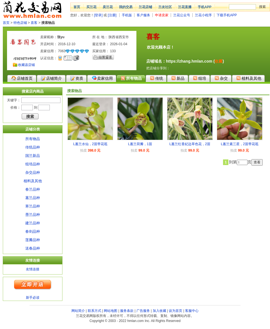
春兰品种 (32, 189)
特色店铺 (20, 23)
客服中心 (192, 311)
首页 (76, 7)
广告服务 (143, 311)
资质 (76, 78)
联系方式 (94, 311)
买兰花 (91, 7)
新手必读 (32, 298)
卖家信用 (102, 78)
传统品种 (32, 147)
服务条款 (127, 311)
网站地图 (110, 311)
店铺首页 (22, 78)
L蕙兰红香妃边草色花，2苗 (189, 144)
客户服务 (143, 15)
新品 (177, 78)
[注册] (112, 15)
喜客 (34, 23)
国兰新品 (32, 156)
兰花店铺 (145, 7)
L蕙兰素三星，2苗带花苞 (239, 144)
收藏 (218, 61)
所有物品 (131, 78)
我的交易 (125, 7)
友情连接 (32, 269)
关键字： (14, 100)
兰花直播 (185, 7)
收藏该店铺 (26, 65)
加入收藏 (159, 311)
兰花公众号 (181, 15)
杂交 (221, 78)
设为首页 (175, 311)
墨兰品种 (32, 215)
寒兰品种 (32, 206)
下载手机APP (227, 15)
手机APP (205, 7)
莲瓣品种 (32, 240)
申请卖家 (161, 15)
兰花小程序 (203, 15)
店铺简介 (51, 78)
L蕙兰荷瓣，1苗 (140, 144)
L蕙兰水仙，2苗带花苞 (90, 144)
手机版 (127, 15)
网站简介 (78, 311)
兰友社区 (165, 7)
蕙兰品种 (32, 198)
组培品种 (32, 164)
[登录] (98, 15)
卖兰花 (108, 7)
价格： (15, 107)
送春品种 (32, 248)
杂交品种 (32, 172)
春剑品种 (32, 231)
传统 (156, 78)
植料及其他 (248, 78)
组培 (199, 78)
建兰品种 (32, 223)
